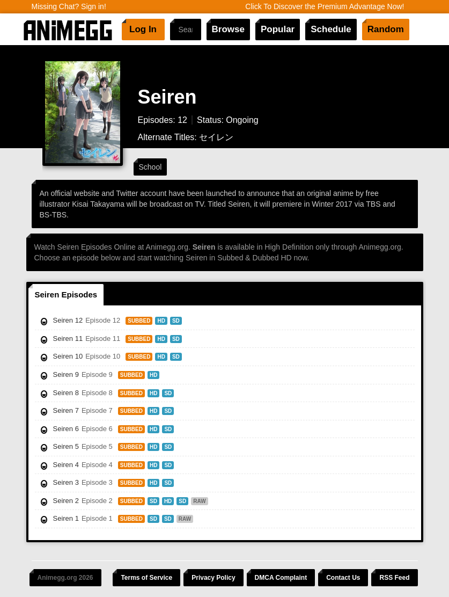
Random (385, 29)
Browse (228, 29)
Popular (278, 29)
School (150, 167)
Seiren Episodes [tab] (66, 294)
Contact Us (343, 577)
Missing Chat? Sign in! (69, 6)
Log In (143, 29)
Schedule (331, 29)
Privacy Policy (213, 577)
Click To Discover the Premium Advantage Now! (324, 6)
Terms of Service (146, 577)
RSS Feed (394, 577)
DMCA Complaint (281, 577)
